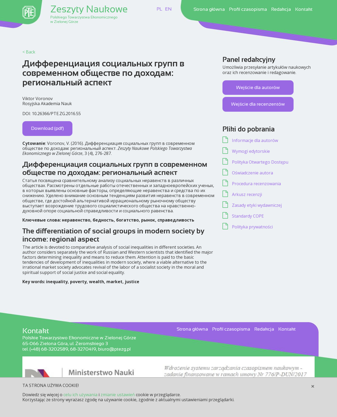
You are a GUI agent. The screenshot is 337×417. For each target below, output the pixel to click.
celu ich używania (80, 395)
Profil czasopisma (248, 9)
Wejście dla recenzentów (258, 104)
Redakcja (281, 9)
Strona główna (209, 9)
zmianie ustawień (118, 395)
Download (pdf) (47, 128)
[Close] (313, 386)
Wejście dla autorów (258, 87)
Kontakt (304, 9)
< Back (28, 52)
